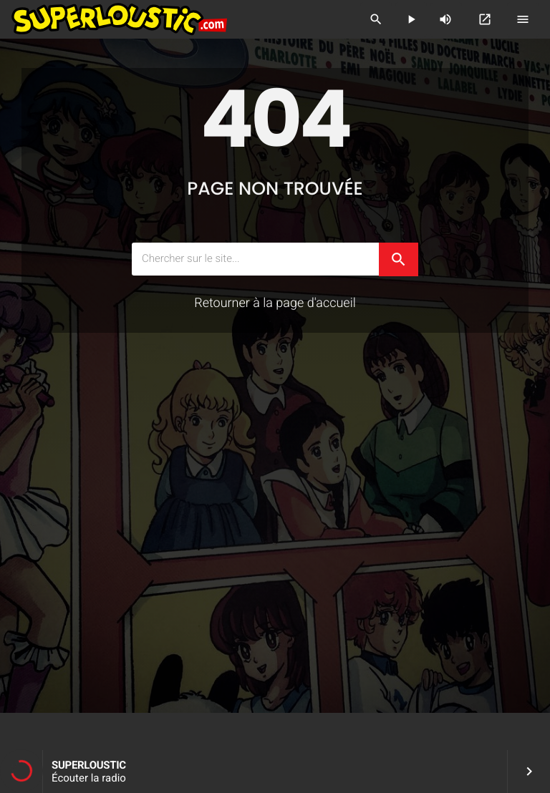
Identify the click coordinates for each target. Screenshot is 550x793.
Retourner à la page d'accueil (275, 303)
